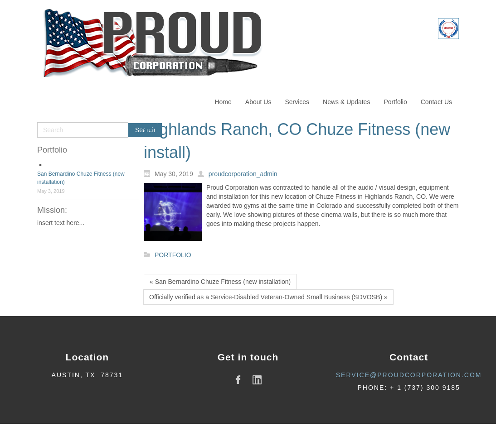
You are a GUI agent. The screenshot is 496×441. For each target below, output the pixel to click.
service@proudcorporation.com (409, 375)
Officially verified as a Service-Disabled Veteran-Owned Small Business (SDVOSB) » (268, 297)
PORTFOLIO (173, 255)
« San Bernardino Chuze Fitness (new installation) (220, 281)
